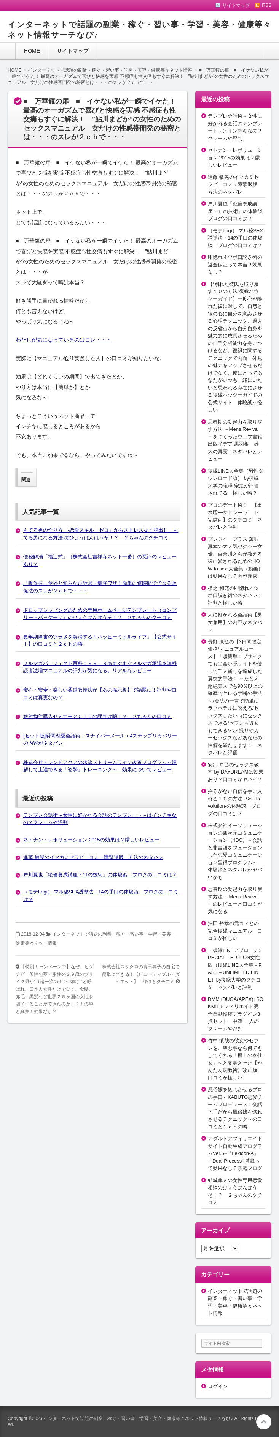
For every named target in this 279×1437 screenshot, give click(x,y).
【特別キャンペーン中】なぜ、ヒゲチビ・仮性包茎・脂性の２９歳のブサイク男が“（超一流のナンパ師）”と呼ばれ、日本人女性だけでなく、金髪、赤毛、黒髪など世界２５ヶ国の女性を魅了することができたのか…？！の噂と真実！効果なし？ (55, 989)
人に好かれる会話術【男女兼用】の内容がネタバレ (235, 622)
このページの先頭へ (263, 1421)
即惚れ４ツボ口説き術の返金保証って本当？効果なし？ (235, 264)
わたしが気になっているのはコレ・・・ (64, 340)
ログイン (218, 1386)
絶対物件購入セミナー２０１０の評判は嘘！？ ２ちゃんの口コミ (97, 716)
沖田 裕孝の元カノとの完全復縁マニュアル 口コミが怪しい (235, 930)
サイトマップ (73, 51)
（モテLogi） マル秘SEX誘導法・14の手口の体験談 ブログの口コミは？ (235, 238)
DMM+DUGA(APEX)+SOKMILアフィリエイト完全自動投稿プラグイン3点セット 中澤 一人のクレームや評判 (235, 1014)
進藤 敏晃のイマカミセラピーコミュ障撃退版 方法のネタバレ (93, 857)
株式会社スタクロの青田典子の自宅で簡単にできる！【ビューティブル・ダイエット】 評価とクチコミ (141, 974)
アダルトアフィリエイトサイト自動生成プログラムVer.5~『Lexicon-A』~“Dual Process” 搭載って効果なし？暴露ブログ (235, 1153)
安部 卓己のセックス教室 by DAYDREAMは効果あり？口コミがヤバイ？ (235, 772)
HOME (32, 51)
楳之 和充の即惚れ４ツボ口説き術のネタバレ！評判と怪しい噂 (235, 595)
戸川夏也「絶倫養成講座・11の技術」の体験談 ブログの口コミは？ (100, 875)
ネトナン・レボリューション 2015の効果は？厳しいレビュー (91, 840)
